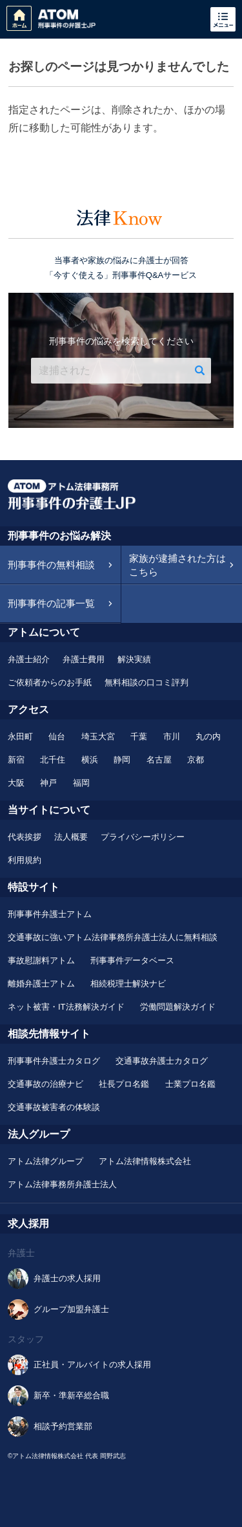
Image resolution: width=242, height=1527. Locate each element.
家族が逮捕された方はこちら (177, 565)
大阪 (16, 783)
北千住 (52, 759)
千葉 (138, 736)
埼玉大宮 (98, 736)
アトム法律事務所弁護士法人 (62, 1184)
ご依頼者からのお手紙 (50, 682)
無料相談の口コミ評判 (146, 682)
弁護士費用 (84, 659)
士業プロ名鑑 (190, 1084)
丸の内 (208, 736)
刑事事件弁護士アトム (50, 914)
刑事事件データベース (132, 960)
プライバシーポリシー (143, 837)
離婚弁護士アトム (41, 983)
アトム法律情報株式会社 (145, 1161)
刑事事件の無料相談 (51, 564)
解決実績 (134, 659)
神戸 (48, 783)
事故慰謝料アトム (41, 960)
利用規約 (24, 860)
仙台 (56, 736)
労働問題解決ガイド (178, 1007)
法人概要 (71, 837)
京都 (195, 759)
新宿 (16, 759)
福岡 (81, 783)
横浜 (89, 759)
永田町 (20, 736)
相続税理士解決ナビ (128, 983)
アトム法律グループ (45, 1161)
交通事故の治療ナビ (45, 1084)
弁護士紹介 (29, 659)
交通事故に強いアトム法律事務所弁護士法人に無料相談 (112, 937)
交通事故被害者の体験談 (54, 1107)
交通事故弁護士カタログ (162, 1061)
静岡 (122, 759)
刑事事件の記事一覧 (51, 603)
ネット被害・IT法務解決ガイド (66, 1007)
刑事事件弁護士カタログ (54, 1061)
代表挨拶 (24, 837)
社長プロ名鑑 (124, 1084)
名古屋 (159, 759)
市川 (171, 736)
